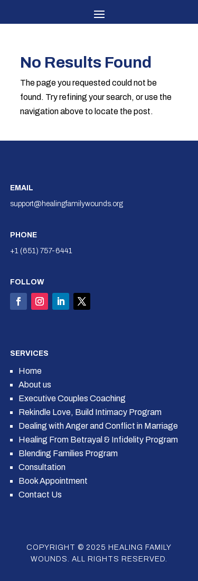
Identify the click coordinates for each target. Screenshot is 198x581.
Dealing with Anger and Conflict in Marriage (98, 425)
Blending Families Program (68, 453)
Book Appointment (53, 480)
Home (30, 370)
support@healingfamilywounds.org (66, 204)
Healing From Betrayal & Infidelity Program (98, 439)
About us (34, 384)
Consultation (41, 467)
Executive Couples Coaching (72, 398)
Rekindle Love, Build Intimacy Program (90, 412)
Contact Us (40, 494)
